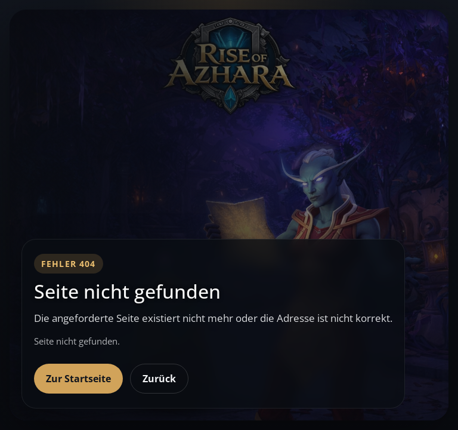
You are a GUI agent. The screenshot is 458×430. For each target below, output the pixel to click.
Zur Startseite (78, 378)
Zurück (159, 378)
